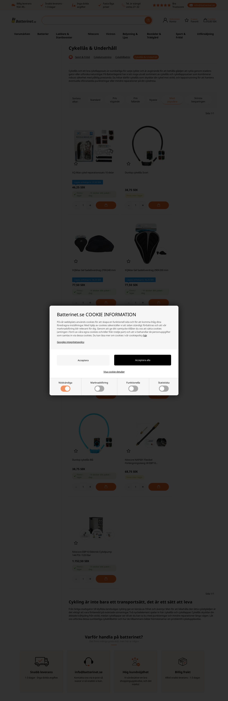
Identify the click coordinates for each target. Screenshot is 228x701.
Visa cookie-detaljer (114, 371)
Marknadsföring (99, 386)
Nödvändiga (65, 386)
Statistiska (163, 386)
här (145, 335)
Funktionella (133, 386)
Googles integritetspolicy (70, 342)
